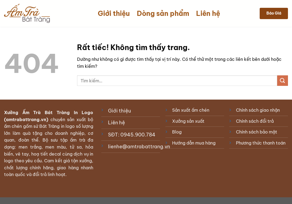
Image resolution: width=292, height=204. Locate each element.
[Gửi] (282, 80)
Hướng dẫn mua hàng (193, 143)
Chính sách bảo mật (256, 132)
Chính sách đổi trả (255, 121)
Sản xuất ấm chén (190, 110)
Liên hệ (208, 13)
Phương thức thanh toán (261, 143)
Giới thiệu (114, 13)
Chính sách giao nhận (258, 110)
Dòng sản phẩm (163, 13)
